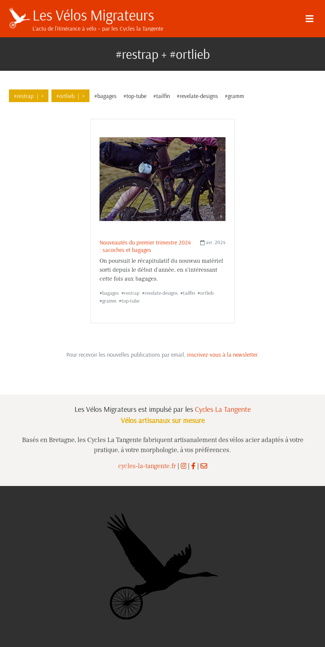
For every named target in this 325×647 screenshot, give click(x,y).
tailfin (189, 293)
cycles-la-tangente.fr (147, 466)
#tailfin (161, 96)
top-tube (130, 300)
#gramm (234, 96)
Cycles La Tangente (223, 409)
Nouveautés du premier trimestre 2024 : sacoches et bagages (145, 246)
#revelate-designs (197, 96)
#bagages (105, 96)
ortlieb (207, 293)
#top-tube (134, 96)
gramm (109, 300)
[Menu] (309, 18)
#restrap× (29, 96)
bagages (110, 293)
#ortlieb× (70, 96)
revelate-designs (161, 293)
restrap (131, 293)
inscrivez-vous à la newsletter (222, 354)
